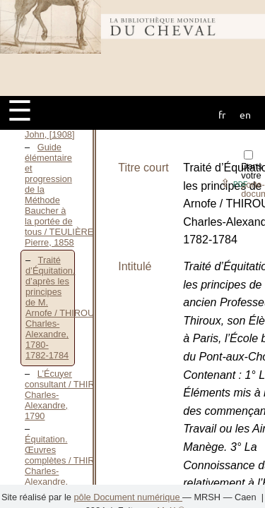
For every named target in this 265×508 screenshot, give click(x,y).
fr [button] (221, 114)
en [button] (245, 114)
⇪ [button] (233, 183)
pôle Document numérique (127, 497)
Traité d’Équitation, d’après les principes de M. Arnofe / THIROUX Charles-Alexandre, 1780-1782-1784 (62, 308)
